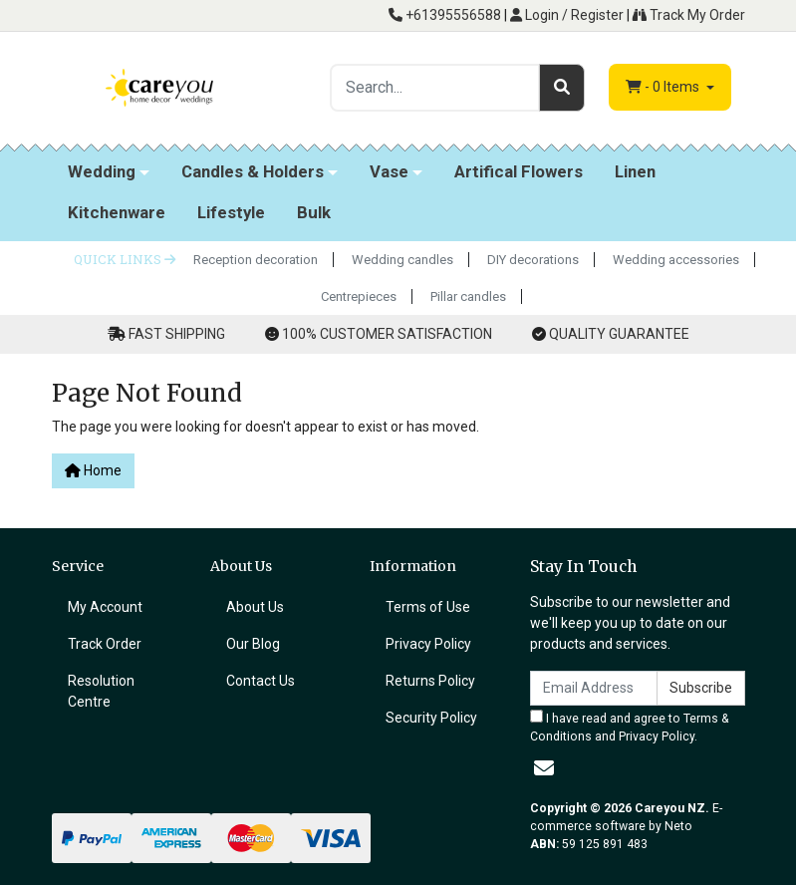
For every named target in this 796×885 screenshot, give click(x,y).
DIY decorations (533, 259)
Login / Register (567, 15)
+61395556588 (445, 15)
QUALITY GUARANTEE (619, 334)
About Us (255, 607)
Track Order (104, 644)
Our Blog (253, 644)
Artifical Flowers (518, 171)
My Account (105, 607)
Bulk (314, 212)
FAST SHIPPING (177, 334)
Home (93, 470)
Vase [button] (389, 171)
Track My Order (689, 15)
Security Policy (431, 718)
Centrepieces (359, 296)
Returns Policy (430, 681)
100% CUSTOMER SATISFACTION (387, 334)
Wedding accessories (676, 259)
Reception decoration (255, 259)
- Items (664, 87)
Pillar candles (468, 296)
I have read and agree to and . (629, 726)
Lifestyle (231, 212)
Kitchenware (116, 212)
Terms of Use (428, 607)
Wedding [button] (101, 171)
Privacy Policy (428, 644)
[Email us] (544, 768)
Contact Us (260, 681)
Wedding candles (402, 259)
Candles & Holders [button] (252, 171)
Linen (635, 171)
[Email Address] (594, 688)
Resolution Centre (101, 691)
